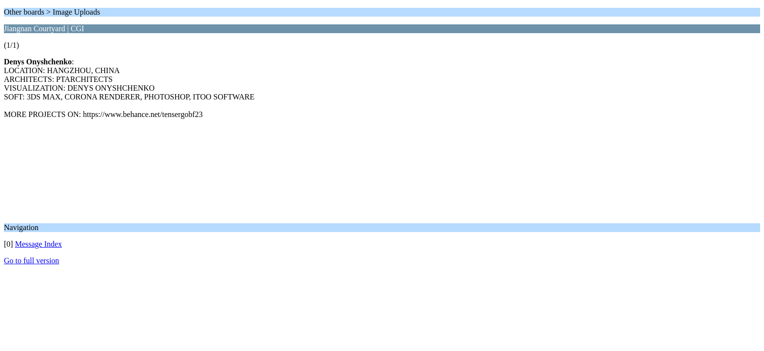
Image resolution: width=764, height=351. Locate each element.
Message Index (38, 244)
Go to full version (31, 260)
